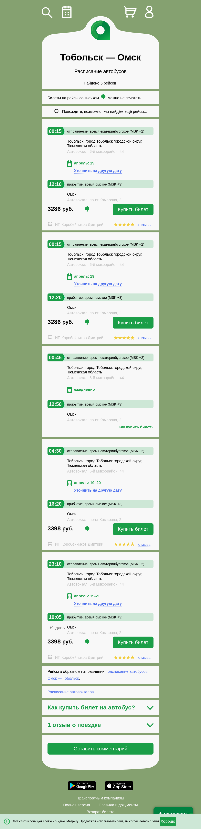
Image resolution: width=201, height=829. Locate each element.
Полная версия (76, 805)
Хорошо (168, 821)
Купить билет (133, 209)
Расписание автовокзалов (71, 692)
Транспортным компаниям (100, 798)
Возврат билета (100, 812)
